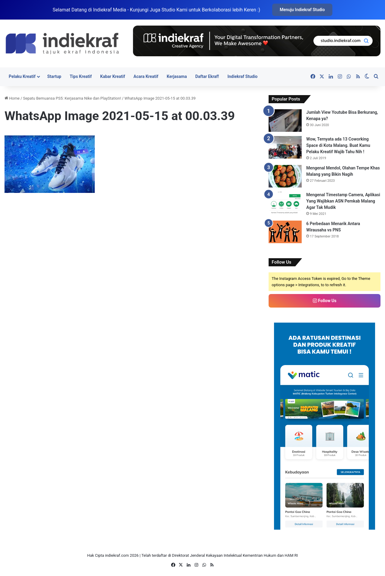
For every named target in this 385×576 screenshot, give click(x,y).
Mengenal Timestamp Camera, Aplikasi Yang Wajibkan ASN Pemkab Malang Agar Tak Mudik (343, 201)
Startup (54, 76)
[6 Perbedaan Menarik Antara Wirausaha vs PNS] (285, 232)
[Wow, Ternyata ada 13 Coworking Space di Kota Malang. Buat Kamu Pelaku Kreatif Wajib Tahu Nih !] (285, 147)
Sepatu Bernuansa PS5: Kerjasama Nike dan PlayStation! (72, 98)
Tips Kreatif (81, 76)
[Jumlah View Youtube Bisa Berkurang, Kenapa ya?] (285, 120)
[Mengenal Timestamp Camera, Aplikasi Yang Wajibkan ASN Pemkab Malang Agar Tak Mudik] (285, 203)
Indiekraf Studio (242, 76)
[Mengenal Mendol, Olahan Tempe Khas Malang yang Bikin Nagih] (285, 176)
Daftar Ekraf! (207, 76)
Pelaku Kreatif (22, 76)
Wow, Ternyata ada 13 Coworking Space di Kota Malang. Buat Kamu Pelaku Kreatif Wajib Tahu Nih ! (338, 145)
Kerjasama (177, 76)
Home (12, 98)
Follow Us (324, 300)
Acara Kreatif (146, 76)
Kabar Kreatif (112, 76)
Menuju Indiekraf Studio (302, 9)
